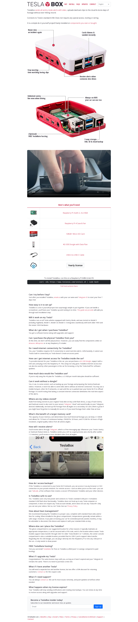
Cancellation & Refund (86, 617)
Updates (85, 4)
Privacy (74, 617)
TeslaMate (47, 549)
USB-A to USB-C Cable (75, 255)
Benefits (44, 617)
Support (100, 617)
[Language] (104, 4)
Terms (67, 617)
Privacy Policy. (72, 506)
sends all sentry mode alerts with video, (51, 10)
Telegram (67, 404)
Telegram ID (83, 297)
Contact (93, 4)
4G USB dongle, (85, 361)
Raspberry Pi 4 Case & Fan (75, 223)
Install (72, 4)
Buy (65, 4)
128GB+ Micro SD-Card (75, 234)
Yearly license (75, 265)
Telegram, (54, 429)
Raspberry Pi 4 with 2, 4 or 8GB (75, 213)
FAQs (78, 4)
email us (57, 297)
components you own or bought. (83, 23)
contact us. (44, 580)
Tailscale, (35, 491)
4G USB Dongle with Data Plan (75, 244)
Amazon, (32, 343)
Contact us (41, 572)
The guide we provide (85, 310)
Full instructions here (69, 286)
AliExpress (39, 343)
